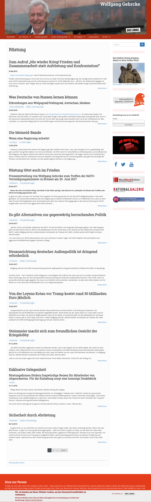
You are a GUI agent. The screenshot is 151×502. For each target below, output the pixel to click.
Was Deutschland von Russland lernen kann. (63, 114)
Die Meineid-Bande (25, 132)
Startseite (11, 37)
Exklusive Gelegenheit (27, 369)
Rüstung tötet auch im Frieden (34, 170)
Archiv (106, 37)
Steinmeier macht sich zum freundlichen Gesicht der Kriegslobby (53, 333)
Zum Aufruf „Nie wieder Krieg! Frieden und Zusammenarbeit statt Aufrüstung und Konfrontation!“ (54, 64)
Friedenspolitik (40, 37)
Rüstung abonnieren (17, 463)
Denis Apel (118, 84)
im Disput (78, 37)
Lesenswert (94, 37)
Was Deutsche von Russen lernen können (43, 97)
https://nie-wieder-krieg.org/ (22, 75)
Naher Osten (65, 490)
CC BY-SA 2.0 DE (131, 84)
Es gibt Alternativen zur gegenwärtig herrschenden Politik (57, 214)
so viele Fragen (25, 142)
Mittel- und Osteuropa (34, 107)
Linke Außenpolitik (60, 37)
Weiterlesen (102, 88)
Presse (12, 382)
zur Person (24, 37)
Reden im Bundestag (28, 261)
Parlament (13, 183)
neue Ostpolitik (79, 490)
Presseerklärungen (27, 183)
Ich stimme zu (117, 495)
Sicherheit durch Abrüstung (32, 415)
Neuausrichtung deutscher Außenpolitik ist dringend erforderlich (53, 253)
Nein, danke (129, 495)
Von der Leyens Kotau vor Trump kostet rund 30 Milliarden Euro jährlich (57, 295)
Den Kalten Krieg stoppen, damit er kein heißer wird (126, 59)
